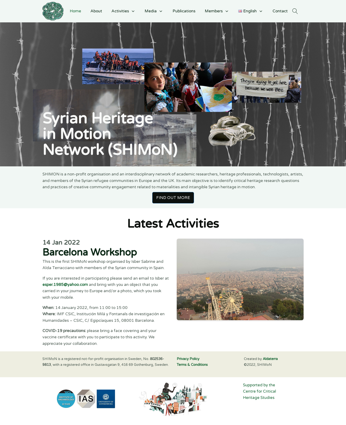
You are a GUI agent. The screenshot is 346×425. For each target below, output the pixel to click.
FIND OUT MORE (173, 197)
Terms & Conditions (192, 365)
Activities (123, 11)
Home (75, 11)
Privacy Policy (188, 359)
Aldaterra (270, 359)
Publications (184, 11)
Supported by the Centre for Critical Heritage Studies (260, 391)
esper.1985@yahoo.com (65, 284)
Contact (280, 11)
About (96, 11)
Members (217, 11)
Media (154, 11)
